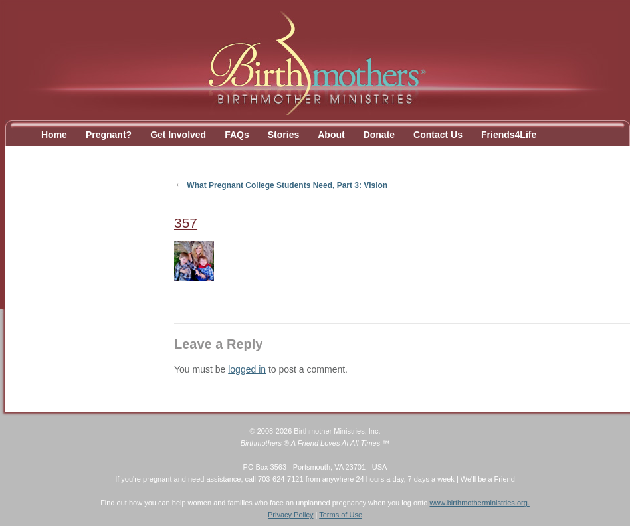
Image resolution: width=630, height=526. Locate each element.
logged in (247, 369)
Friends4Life (508, 135)
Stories (283, 135)
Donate (379, 135)
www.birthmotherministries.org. (479, 503)
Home (54, 135)
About (331, 135)
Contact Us (438, 135)
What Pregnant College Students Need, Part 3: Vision (280, 185)
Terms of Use (340, 515)
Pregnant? (109, 135)
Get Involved (178, 135)
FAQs (237, 135)
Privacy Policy (290, 515)
